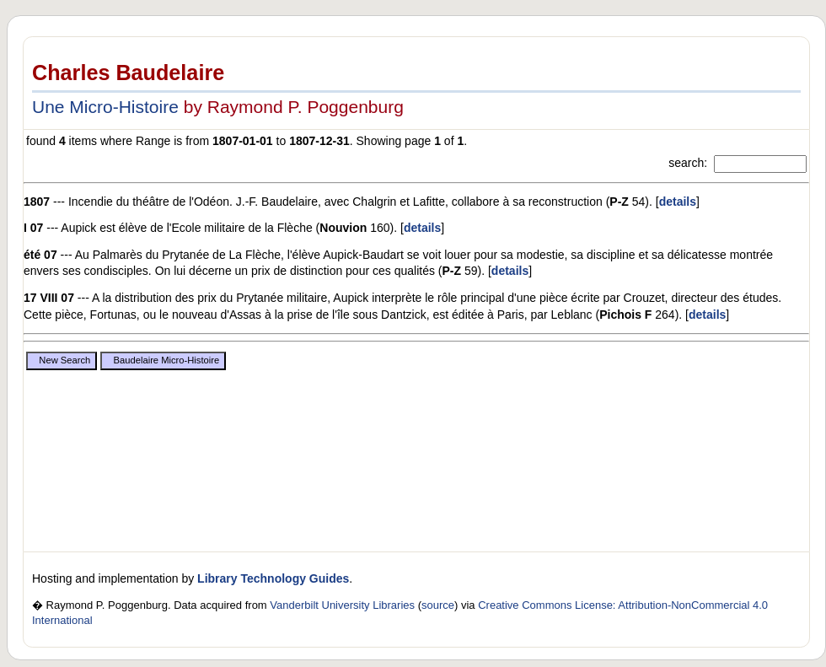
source (437, 605)
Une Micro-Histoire (105, 106)
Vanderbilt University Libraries (342, 605)
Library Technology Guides (273, 578)
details (677, 201)
